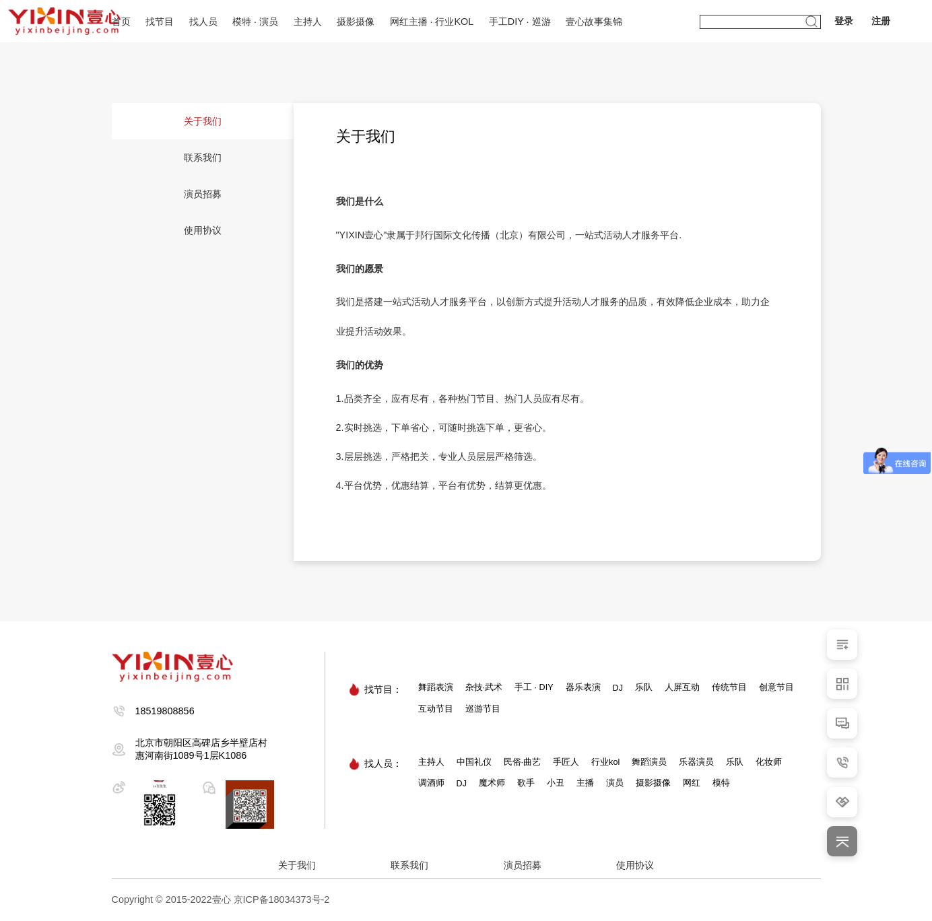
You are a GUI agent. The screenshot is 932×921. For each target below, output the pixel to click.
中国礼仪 (474, 762)
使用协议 (203, 230)
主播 (585, 783)
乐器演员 (696, 762)
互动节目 (435, 709)
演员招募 (203, 194)
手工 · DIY (534, 687)
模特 (721, 783)
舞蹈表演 (435, 687)
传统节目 (729, 687)
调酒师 (431, 783)
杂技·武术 (484, 687)
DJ (618, 688)
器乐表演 (583, 687)
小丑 (555, 783)
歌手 (526, 783)
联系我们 (203, 157)
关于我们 (203, 121)
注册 (880, 20)
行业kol (605, 762)
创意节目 (776, 687)
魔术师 (492, 783)
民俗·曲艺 (522, 762)
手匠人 (566, 762)
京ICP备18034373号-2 (282, 899)
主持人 (431, 762)
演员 (615, 783)
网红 (691, 783)
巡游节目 (482, 709)
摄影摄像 (653, 783)
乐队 (644, 687)
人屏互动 (682, 687)
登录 (843, 20)
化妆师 (769, 762)
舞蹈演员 (649, 762)
